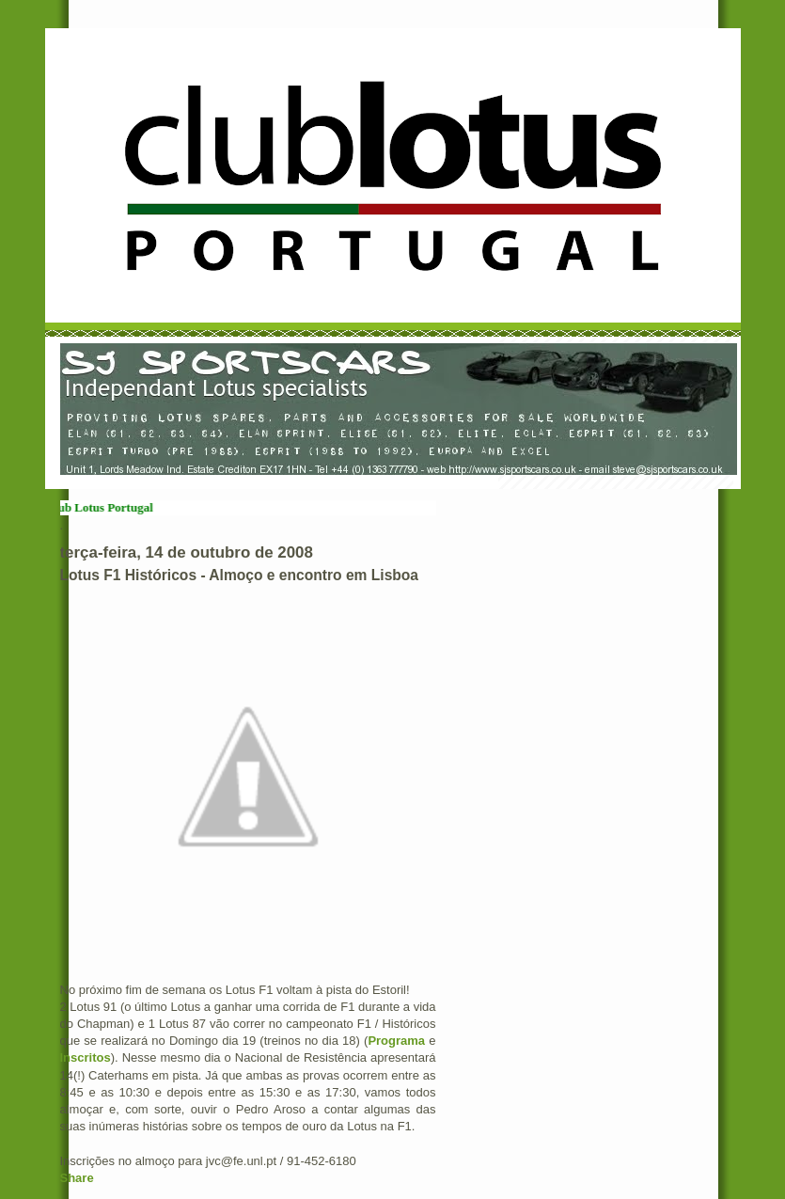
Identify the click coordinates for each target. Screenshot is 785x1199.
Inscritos (85, 1057)
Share (77, 1178)
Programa (396, 1040)
